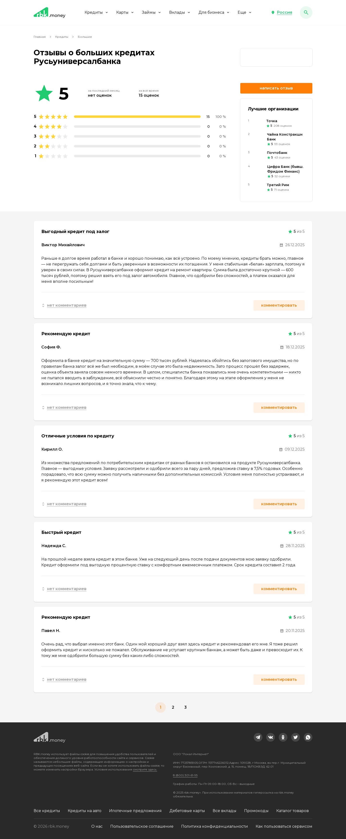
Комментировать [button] (279, 305)
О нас (97, 826)
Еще (245, 12)
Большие (85, 36)
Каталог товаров (292, 810)
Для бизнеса (214, 12)
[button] (281, 12)
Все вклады (224, 810)
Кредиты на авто (84, 810)
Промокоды (256, 810)
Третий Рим (278, 185)
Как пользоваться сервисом (284, 826)
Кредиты (97, 12)
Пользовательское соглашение (141, 826)
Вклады (180, 12)
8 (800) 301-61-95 (185, 775)
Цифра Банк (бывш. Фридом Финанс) (285, 169)
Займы (151, 12)
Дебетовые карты (187, 810)
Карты (125, 12)
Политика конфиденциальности (214, 826)
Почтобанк (277, 153)
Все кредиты (47, 810)
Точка (271, 121)
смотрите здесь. (145, 769)
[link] (276, 57)
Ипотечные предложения (135, 810)
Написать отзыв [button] (276, 88)
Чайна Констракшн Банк (285, 136)
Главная (40, 36)
